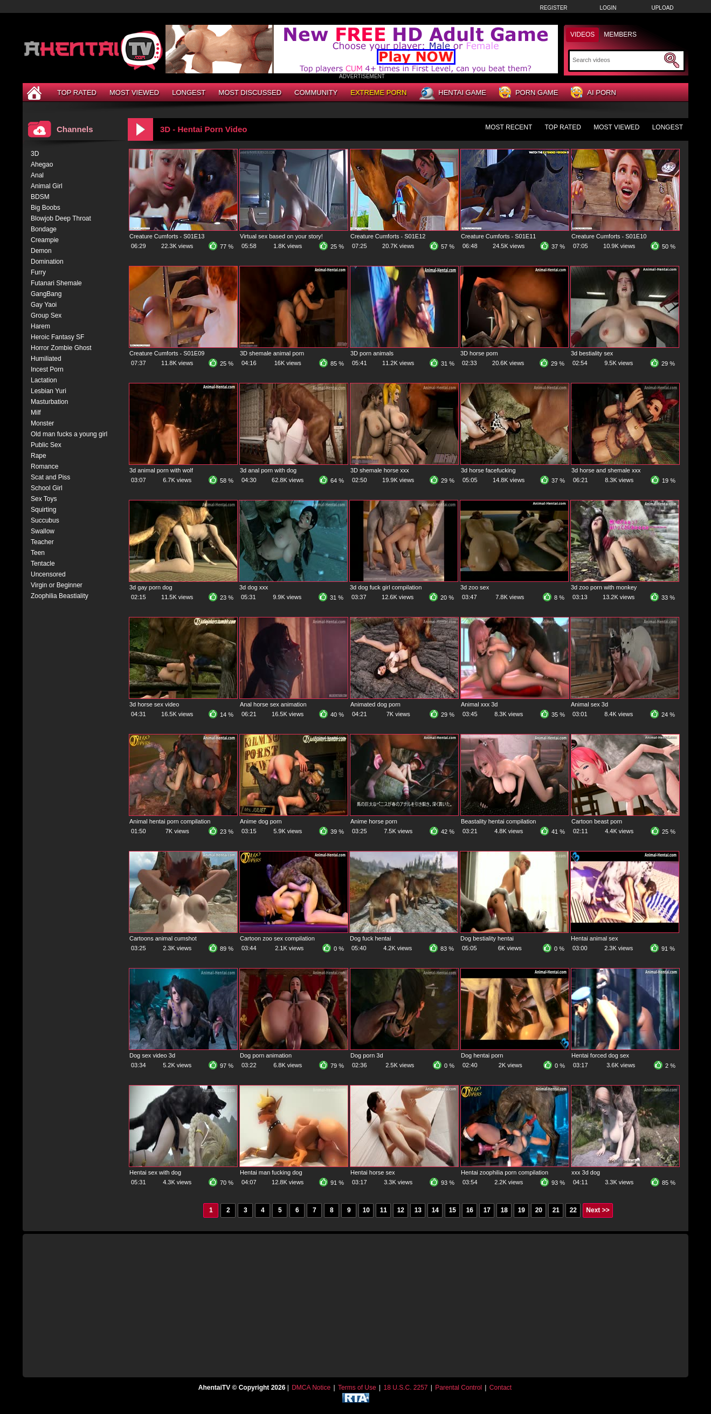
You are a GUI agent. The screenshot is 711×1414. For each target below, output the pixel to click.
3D (35, 153)
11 (383, 1210)
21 (556, 1210)
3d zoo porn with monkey (604, 587)
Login (607, 8)
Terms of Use (357, 1387)
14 (435, 1210)
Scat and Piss (50, 477)
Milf (36, 412)
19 (521, 1210)
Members (620, 34)
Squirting (43, 509)
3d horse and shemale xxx (605, 470)
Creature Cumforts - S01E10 (608, 236)
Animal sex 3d (589, 704)
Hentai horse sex (372, 1172)
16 (469, 1210)
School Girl (47, 488)
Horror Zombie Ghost (61, 348)
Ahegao (42, 164)
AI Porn (593, 93)
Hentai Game (452, 93)
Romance (44, 466)
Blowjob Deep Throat (61, 218)
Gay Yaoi (44, 304)
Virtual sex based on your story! (281, 236)
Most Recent (508, 127)
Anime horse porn (373, 821)
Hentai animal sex (594, 938)
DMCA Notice (311, 1387)
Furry (38, 272)
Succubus (45, 520)
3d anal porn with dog (268, 470)
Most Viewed (134, 92)
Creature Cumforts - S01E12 (387, 236)
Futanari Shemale (56, 283)
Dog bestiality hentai (487, 938)
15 (452, 1210)
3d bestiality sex (592, 353)
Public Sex (46, 445)
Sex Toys (44, 499)
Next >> (597, 1210)
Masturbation (49, 402)
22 (573, 1210)
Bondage (44, 229)
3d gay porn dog (150, 587)
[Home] (36, 92)
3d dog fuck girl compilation (386, 587)
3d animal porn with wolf (161, 470)
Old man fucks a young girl (69, 434)
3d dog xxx (253, 587)
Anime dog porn (261, 821)
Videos (582, 34)
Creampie (45, 240)
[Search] (617, 60)
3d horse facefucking (488, 470)
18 (504, 1210)
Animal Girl (47, 186)
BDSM (40, 197)
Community (315, 92)
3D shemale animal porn (272, 353)
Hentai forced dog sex (600, 1055)
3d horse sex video (154, 704)
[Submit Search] (671, 60)
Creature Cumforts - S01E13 (166, 236)
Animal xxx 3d (479, 704)
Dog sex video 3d (152, 1055)
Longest (188, 92)
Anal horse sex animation (273, 704)
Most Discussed (249, 92)
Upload (662, 8)
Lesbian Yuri (48, 391)
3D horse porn (479, 353)
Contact (500, 1387)
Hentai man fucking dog (271, 1172)
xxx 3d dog (585, 1172)
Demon (41, 251)
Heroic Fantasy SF (57, 337)
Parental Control (458, 1387)
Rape (38, 455)
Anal (37, 175)
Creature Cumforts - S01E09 (166, 353)
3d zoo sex (474, 587)
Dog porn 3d (366, 1055)
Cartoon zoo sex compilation (277, 938)
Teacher (42, 542)
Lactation (44, 380)
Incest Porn (47, 369)
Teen (38, 553)
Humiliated (46, 358)
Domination (47, 261)
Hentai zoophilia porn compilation (504, 1172)
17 (487, 1210)
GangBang (46, 294)
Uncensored (48, 574)
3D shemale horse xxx (379, 470)
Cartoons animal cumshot (163, 938)
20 (538, 1210)
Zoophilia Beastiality (59, 596)
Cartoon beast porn (596, 821)
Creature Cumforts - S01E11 (498, 236)
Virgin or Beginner (56, 585)
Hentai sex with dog (155, 1172)
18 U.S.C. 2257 (405, 1387)
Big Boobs (45, 207)
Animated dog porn (375, 704)
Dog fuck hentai (370, 938)
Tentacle (43, 563)
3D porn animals (372, 353)
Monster (42, 423)
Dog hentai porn (482, 1055)
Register (553, 8)
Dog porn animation (266, 1055)
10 (366, 1210)
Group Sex (46, 315)
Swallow (42, 531)
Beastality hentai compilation (498, 821)
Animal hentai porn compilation (169, 821)
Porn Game (528, 93)
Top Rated (76, 92)
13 (418, 1210)
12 (400, 1210)
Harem (40, 326)
